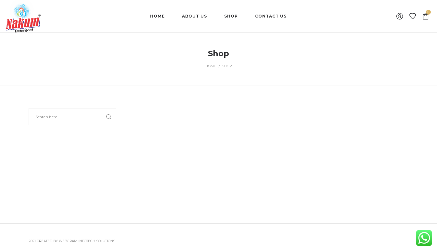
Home (210, 66)
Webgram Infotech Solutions (87, 241)
